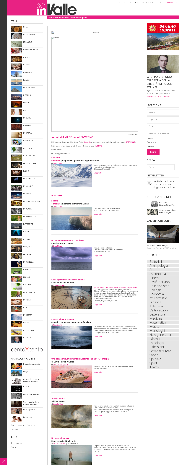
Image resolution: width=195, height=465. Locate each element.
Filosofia (155, 302)
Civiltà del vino (160, 282)
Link (14, 437)
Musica (155, 326)
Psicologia (157, 343)
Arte (152, 269)
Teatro (154, 367)
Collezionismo (159, 286)
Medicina (156, 318)
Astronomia (158, 274)
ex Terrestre (158, 298)
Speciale (155, 359)
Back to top (3, 461)
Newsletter (172, 2)
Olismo (155, 339)
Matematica (158, 322)
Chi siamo (133, 2)
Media (150, 147)
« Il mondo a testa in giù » (158, 245)
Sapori (154, 355)
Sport (153, 363)
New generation (161, 334)
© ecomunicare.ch (171, 460)
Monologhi (157, 330)
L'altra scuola (159, 310)
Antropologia (159, 265)
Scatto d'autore (160, 351)
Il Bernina (156, 306)
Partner (14, 447)
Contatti (160, 2)
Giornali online (17, 443)
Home (122, 2)
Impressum (156, 460)
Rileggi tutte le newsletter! (164, 187)
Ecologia (156, 290)
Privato (151, 139)
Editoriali (156, 261)
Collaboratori (147, 2)
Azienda (151, 143)
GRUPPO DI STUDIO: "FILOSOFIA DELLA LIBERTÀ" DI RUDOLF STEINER (160, 82)
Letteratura (157, 314)
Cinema (155, 278)
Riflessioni (157, 347)
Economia (157, 294)
